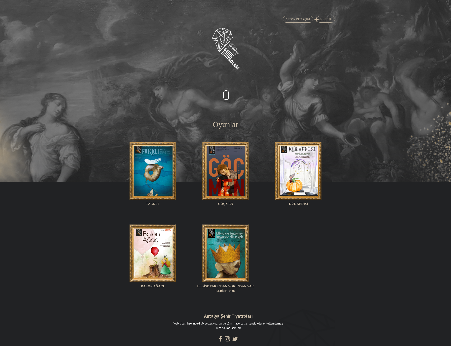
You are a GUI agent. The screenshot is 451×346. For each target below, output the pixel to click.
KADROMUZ (243, 6)
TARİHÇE (167, 6)
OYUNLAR (134, 6)
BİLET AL (327, 19)
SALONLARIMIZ (281, 6)
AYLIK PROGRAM (204, 6)
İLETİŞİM (317, 6)
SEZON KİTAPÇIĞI (302, 19)
